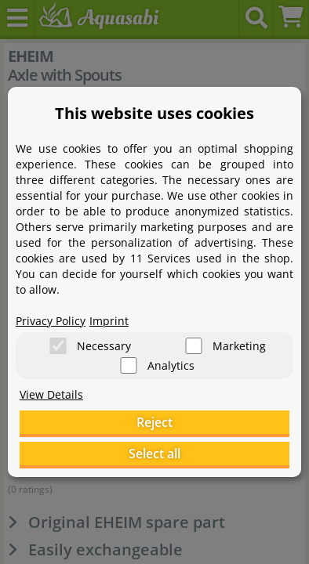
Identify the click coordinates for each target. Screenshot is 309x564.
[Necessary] (58, 346)
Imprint (109, 320)
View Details (51, 394)
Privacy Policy (50, 320)
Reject (154, 422)
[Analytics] (129, 365)
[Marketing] (194, 346)
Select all (154, 453)
